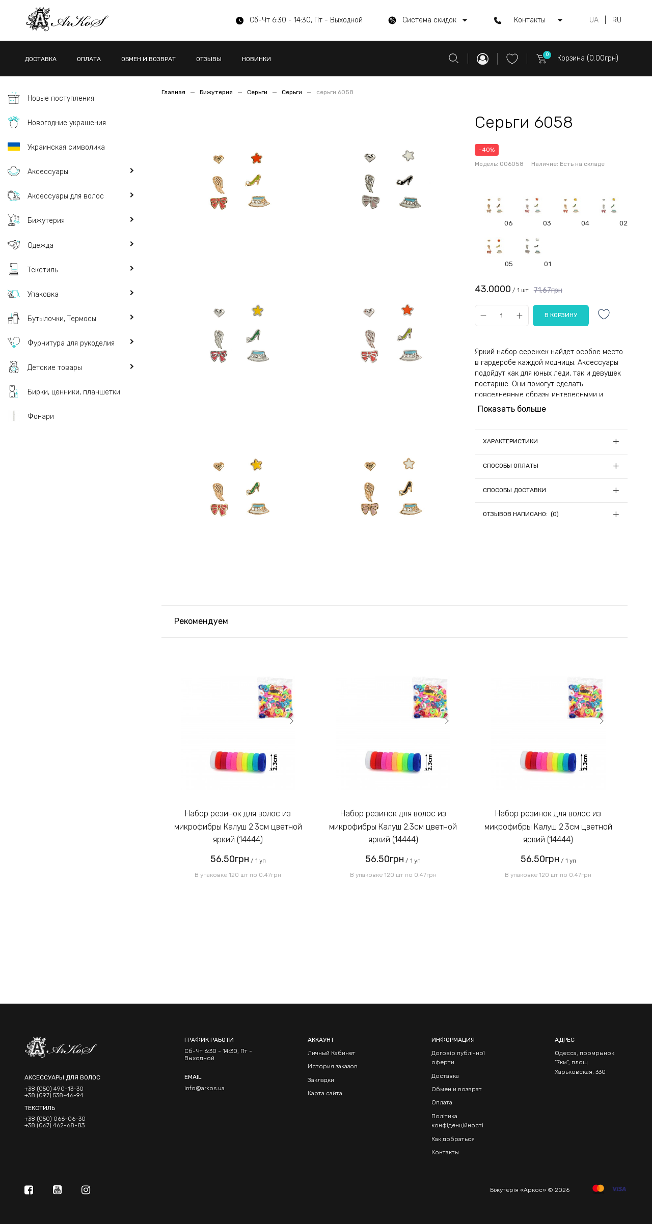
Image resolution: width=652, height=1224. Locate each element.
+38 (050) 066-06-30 (55, 1119)
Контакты (445, 1152)
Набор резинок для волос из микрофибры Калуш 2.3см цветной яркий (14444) (238, 826)
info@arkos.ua (204, 1088)
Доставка (445, 1075)
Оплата (441, 1102)
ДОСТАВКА (40, 59)
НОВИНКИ (256, 59)
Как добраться (453, 1139)
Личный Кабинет (332, 1053)
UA (594, 20)
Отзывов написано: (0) (521, 514)
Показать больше (512, 409)
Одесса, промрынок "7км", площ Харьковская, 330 (584, 1062)
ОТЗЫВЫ (209, 59)
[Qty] (501, 315)
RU (616, 20)
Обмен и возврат (456, 1089)
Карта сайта (325, 1093)
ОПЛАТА (89, 59)
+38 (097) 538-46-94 (54, 1095)
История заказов (333, 1066)
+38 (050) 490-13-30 (54, 1089)
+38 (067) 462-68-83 (54, 1125)
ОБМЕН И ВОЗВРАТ (148, 59)
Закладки (321, 1080)
